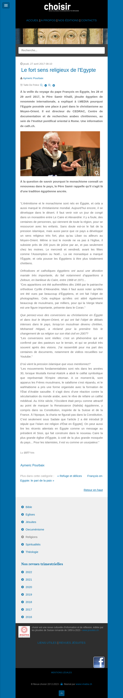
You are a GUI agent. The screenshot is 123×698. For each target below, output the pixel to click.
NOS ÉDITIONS (68, 20)
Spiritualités (33, 544)
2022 (29, 572)
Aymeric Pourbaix (33, 78)
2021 (29, 579)
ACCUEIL (33, 20)
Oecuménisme (35, 529)
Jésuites (31, 522)
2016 (29, 617)
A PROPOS (48, 20)
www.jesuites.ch (90, 630)
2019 (29, 594)
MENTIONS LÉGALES (61, 672)
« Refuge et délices (69, 475)
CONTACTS (89, 20)
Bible (29, 507)
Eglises (30, 514)
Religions (32, 537)
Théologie (32, 551)
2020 (29, 587)
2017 (29, 609)
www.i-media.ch (84, 684)
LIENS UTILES (47, 642)
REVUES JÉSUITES (72, 642)
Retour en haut (93, 489)
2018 (29, 602)
